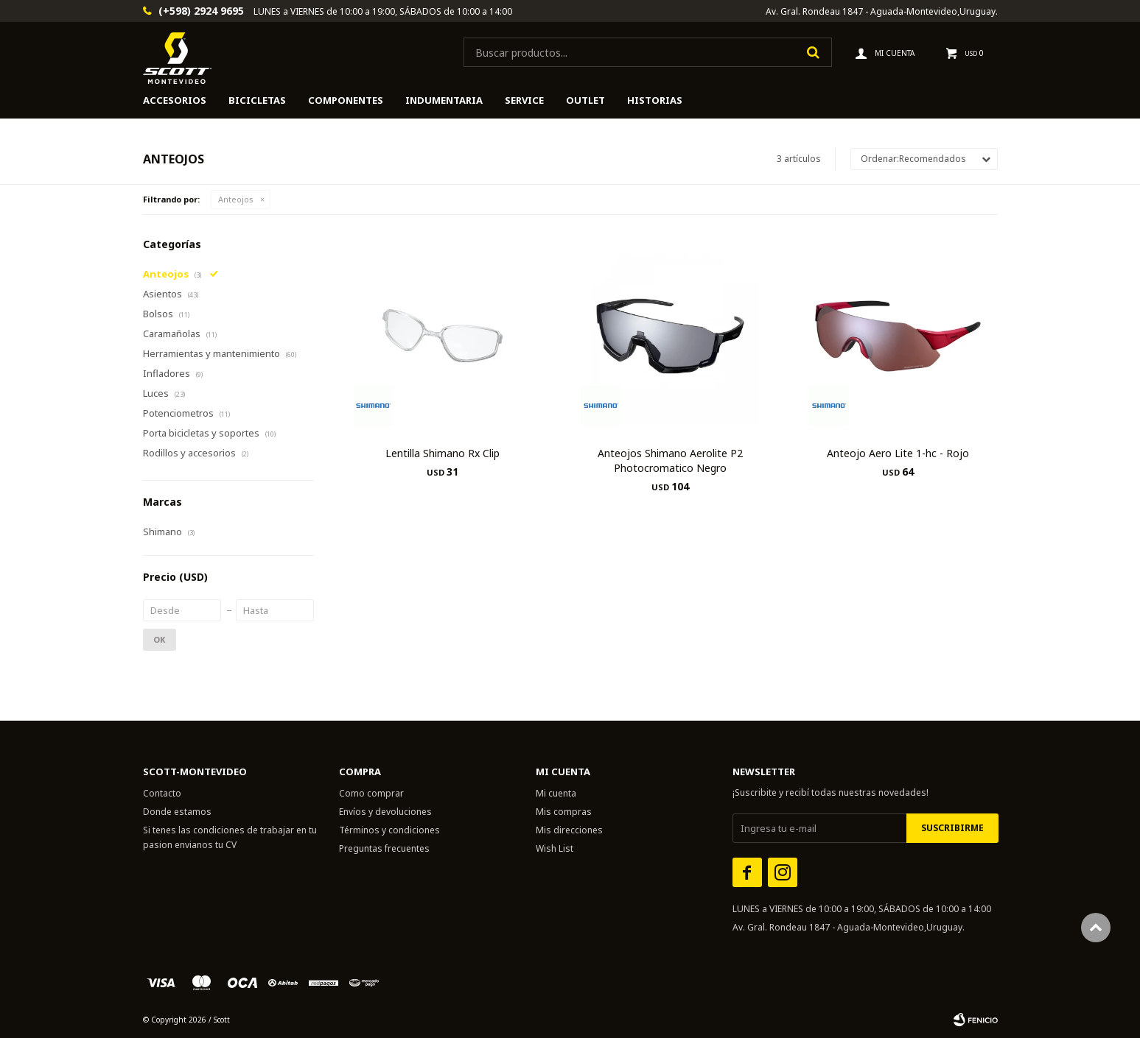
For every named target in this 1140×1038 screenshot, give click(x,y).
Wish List (554, 848)
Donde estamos (177, 811)
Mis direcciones (569, 830)
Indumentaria (444, 100)
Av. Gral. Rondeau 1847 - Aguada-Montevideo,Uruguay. (882, 11)
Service (524, 100)
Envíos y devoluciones (385, 811)
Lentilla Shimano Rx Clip (442, 453)
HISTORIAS (654, 100)
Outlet (585, 100)
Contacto (162, 793)
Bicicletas (257, 100)
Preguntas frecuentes (384, 848)
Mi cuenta (556, 793)
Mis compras (564, 811)
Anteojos (235, 199)
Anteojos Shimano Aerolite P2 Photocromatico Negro (670, 460)
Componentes (345, 100)
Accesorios (174, 100)
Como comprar (371, 793)
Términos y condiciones (389, 830)
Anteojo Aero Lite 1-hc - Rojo (898, 453)
